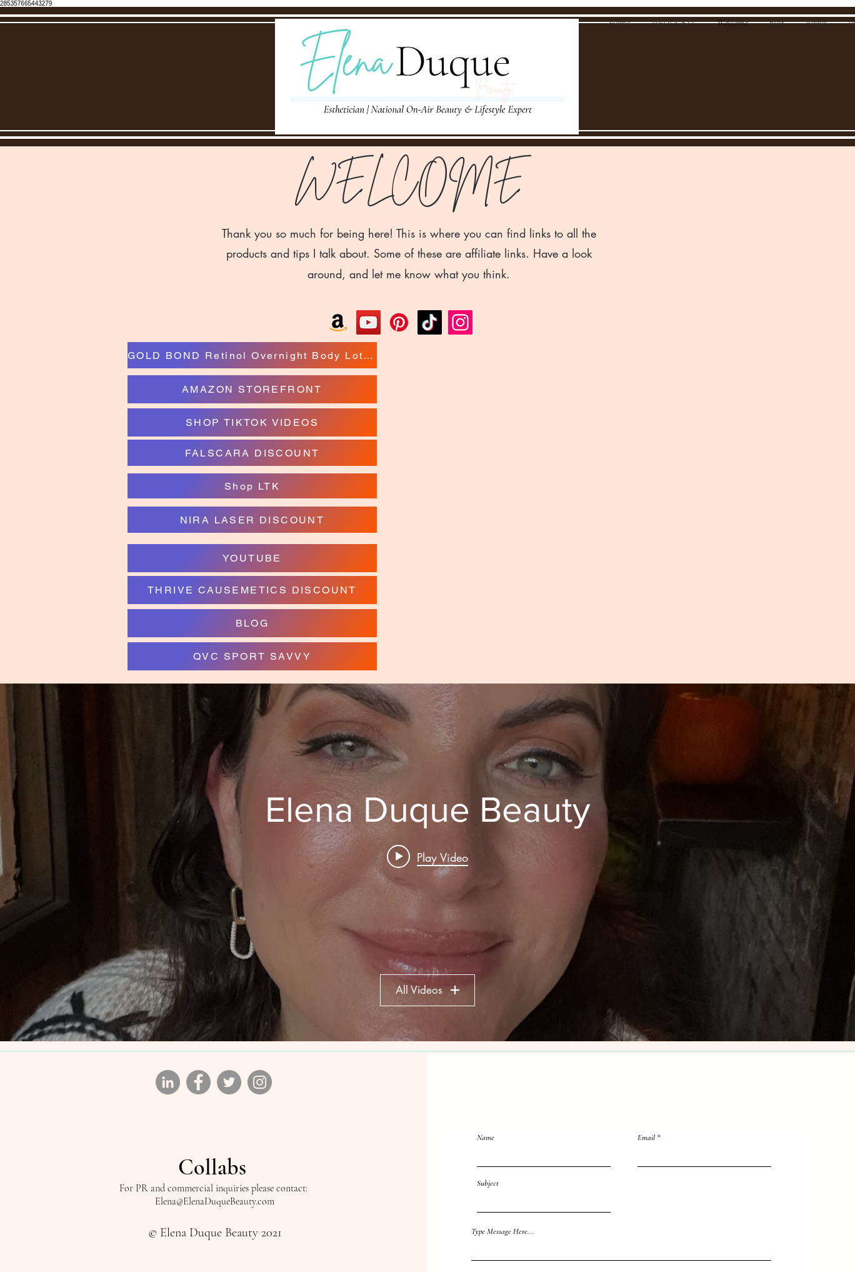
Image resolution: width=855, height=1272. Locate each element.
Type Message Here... (502, 1232)
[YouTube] (368, 322)
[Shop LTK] (252, 485)
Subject (488, 1183)
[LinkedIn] (168, 1082)
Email (646, 1138)
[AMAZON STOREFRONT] (252, 389)
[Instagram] (460, 322)
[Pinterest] (399, 322)
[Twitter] (229, 1082)
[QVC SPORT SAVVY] (252, 656)
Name (485, 1138)
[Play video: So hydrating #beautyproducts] (427, 856)
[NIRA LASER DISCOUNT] (252, 520)
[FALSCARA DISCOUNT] (252, 453)
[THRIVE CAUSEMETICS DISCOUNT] (252, 590)
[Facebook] (198, 1082)
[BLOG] (252, 623)
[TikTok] (430, 322)
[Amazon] (338, 322)
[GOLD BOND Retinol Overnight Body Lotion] (252, 355)
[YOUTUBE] (252, 558)
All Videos (427, 990)
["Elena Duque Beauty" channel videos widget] (427, 862)
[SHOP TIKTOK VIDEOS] (252, 422)
